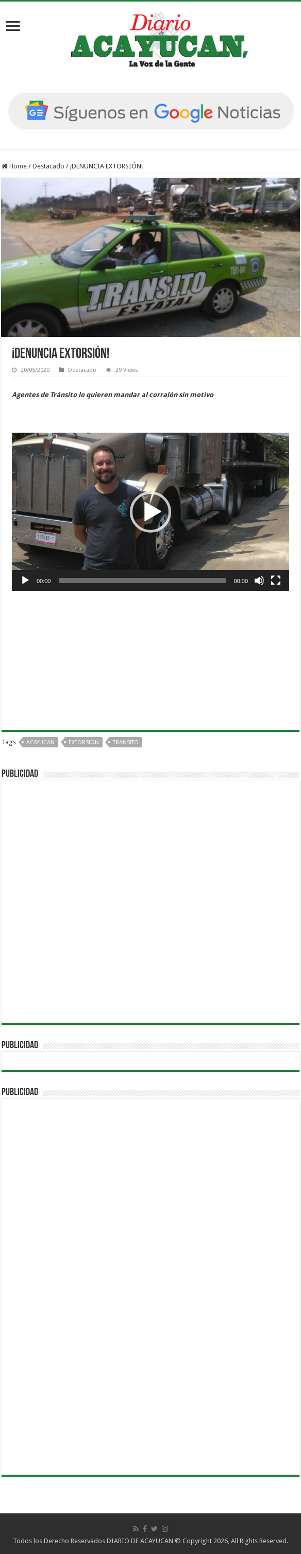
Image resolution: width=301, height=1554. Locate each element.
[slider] (142, 580)
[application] (150, 512)
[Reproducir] (25, 580)
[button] (150, 512)
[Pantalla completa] (276, 580)
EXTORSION (84, 742)
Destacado (48, 166)
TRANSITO (126, 742)
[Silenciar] (259, 580)
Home (14, 166)
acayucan (40, 742)
